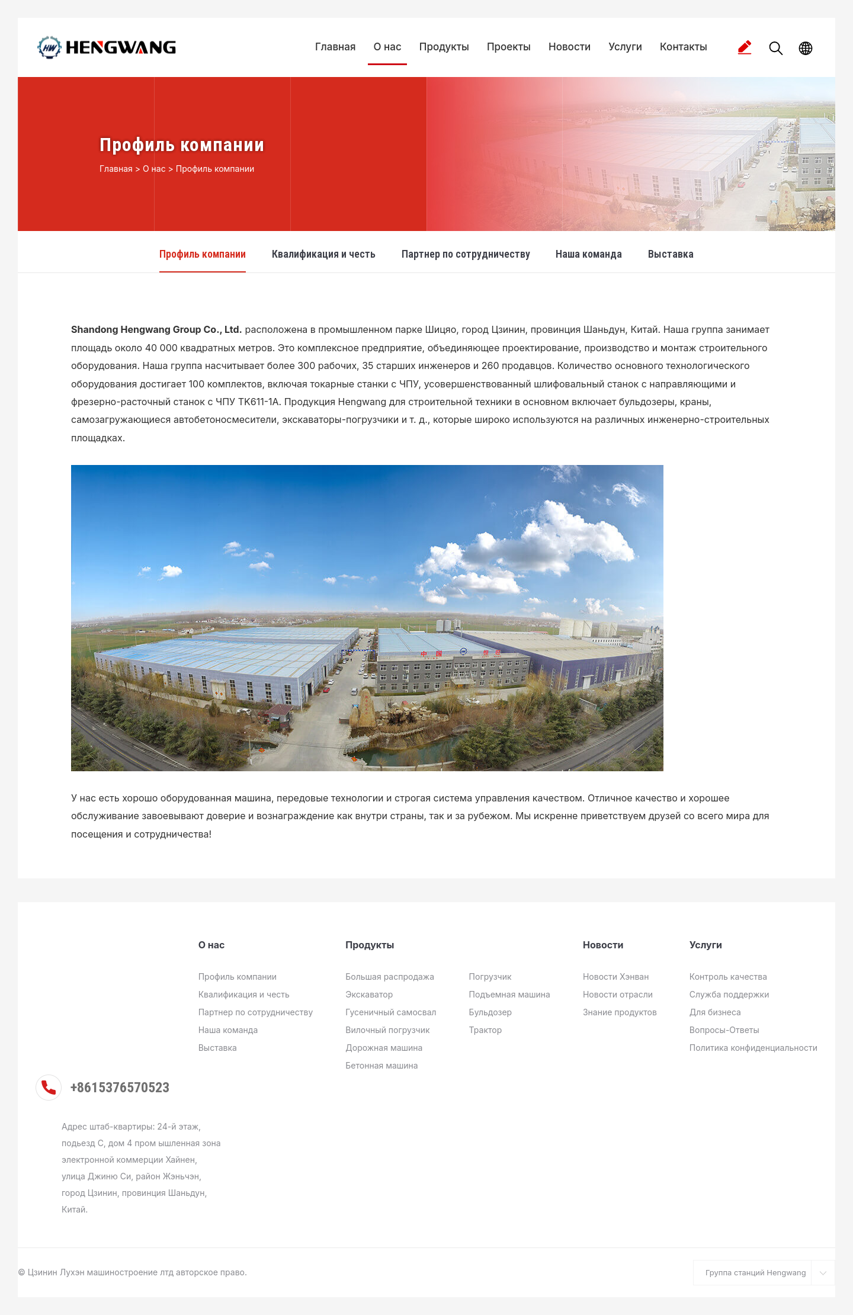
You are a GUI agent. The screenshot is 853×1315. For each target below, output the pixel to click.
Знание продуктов (620, 1012)
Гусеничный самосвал (390, 1012)
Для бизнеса (715, 1012)
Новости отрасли (618, 994)
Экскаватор (369, 994)
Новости (570, 47)
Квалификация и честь (324, 254)
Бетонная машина (381, 1065)
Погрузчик (490, 976)
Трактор (485, 1030)
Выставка (671, 254)
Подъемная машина (509, 994)
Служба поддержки (729, 994)
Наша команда (589, 254)
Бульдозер (490, 1012)
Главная (335, 47)
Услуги (625, 47)
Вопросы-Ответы (724, 1030)
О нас (388, 47)
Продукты (444, 47)
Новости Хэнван (616, 976)
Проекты (509, 47)
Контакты (683, 47)
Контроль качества (728, 976)
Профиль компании (215, 168)
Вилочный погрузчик (387, 1030)
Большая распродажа (389, 976)
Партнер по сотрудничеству (466, 254)
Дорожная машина (383, 1048)
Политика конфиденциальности (753, 1048)
